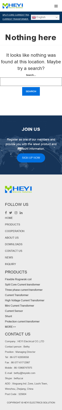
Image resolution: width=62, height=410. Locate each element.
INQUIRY (10, 264)
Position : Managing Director (20, 351)
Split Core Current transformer (22, 284)
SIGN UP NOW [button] (31, 157)
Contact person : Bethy (17, 346)
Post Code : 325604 (15, 394)
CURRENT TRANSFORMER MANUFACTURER (23, 19)
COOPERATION (14, 231)
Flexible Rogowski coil (18, 279)
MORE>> (10, 326)
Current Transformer (16, 295)
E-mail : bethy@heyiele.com (20, 373)
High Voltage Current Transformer (24, 300)
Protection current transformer (22, 321)
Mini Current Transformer (19, 305)
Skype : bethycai (14, 378)
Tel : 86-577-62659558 (17, 357)
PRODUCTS (12, 224)
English (38, 17)
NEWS (9, 257)
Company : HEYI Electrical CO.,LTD (24, 341)
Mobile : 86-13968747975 (18, 367)
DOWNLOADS (13, 244)
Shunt (8, 316)
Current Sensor (14, 311)
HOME (9, 218)
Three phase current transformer (23, 289)
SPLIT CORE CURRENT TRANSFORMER (21, 15)
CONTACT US (13, 251)
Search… (31, 75)
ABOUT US (12, 237)
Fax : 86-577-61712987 (17, 362)
